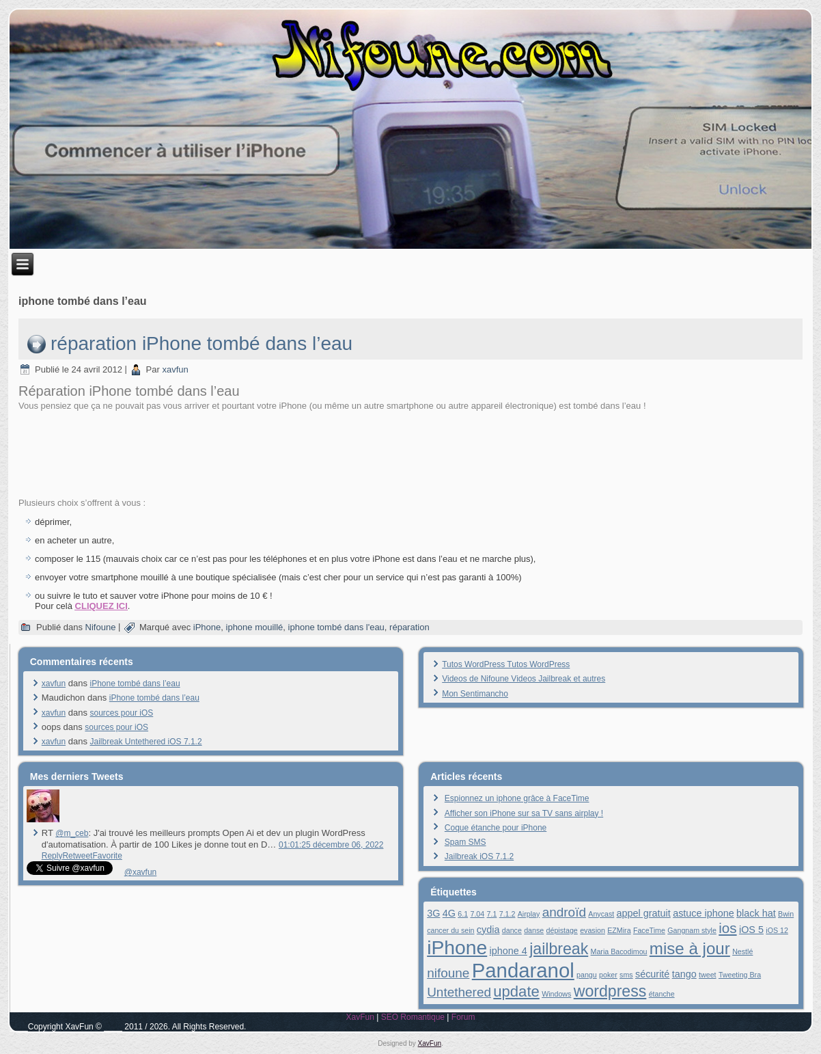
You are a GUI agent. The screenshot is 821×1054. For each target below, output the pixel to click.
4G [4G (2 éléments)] (449, 913)
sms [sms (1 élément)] (626, 975)
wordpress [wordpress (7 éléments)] (610, 991)
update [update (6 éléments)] (516, 991)
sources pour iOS (122, 713)
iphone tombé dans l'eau (336, 627)
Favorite (107, 856)
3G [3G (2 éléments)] (433, 913)
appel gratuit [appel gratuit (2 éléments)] (644, 913)
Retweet (77, 856)
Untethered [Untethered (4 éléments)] (459, 992)
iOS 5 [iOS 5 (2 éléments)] (751, 929)
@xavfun (140, 872)
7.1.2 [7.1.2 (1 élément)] (507, 914)
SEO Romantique (413, 1017)
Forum (463, 1017)
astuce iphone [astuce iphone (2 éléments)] (703, 913)
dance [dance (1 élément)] (512, 930)
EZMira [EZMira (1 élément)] (618, 930)
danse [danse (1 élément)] (534, 930)
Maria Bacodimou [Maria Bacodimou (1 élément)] (619, 951)
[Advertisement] (410, 453)
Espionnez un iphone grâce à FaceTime (517, 798)
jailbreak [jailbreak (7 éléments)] (558, 949)
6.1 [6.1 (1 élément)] (463, 914)
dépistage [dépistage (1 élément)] (562, 930)
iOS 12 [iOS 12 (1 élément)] (777, 930)
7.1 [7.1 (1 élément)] (492, 914)
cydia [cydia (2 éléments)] (488, 929)
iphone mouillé (254, 627)
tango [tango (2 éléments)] (684, 974)
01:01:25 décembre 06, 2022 (331, 845)
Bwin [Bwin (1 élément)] (786, 914)
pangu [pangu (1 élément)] (586, 975)
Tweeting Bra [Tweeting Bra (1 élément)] (740, 975)
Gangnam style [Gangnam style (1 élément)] (691, 930)
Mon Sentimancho (475, 694)
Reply (52, 856)
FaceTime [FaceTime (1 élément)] (649, 930)
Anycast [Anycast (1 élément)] (601, 914)
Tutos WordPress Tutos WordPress (506, 664)
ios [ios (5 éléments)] (727, 928)
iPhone (207, 627)
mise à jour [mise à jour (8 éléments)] (690, 948)
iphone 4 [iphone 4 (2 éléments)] (508, 950)
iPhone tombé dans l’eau (135, 683)
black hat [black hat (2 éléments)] (756, 913)
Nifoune (100, 627)
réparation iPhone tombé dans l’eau (201, 343)
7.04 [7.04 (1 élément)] (477, 914)
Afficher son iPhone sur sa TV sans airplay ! (524, 813)
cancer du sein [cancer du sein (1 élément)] (450, 930)
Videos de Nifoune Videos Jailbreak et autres (523, 679)
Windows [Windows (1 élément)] (556, 994)
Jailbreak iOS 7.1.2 (479, 856)
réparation (409, 627)
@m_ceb (71, 833)
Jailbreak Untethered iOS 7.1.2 (146, 741)
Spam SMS (465, 842)
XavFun (360, 1017)
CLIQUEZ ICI (101, 606)
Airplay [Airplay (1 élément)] (529, 914)
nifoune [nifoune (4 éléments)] (448, 973)
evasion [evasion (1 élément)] (592, 930)
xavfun (175, 369)
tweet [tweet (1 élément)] (707, 975)
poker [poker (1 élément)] (608, 975)
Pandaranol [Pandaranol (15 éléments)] (523, 970)
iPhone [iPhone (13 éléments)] (457, 947)
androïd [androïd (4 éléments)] (564, 912)
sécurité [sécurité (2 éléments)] (652, 974)
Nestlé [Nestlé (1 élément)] (742, 951)
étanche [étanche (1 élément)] (662, 994)
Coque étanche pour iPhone (495, 828)
